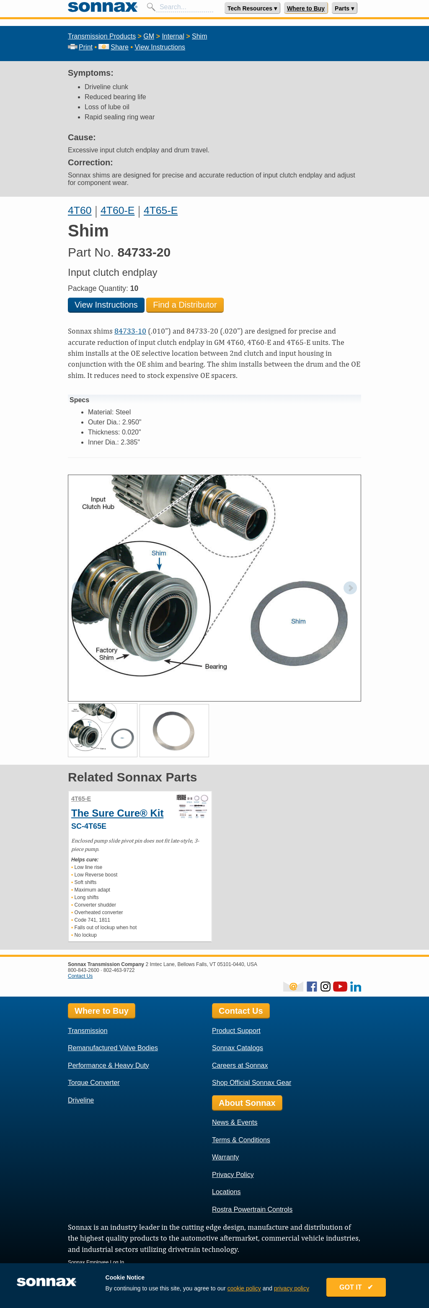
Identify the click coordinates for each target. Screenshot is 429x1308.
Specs (79, 399)
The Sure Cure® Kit (117, 813)
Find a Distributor (185, 304)
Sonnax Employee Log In (96, 1262)
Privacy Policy (233, 1174)
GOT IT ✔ (358, 1288)
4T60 (80, 210)
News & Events (234, 1122)
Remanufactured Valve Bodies (113, 1047)
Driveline (81, 1100)
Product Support (236, 1030)
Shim (199, 36)
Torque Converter (94, 1082)
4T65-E (161, 210)
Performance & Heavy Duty (108, 1065)
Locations (226, 1191)
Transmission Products (102, 36)
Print (80, 47)
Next (350, 588)
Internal (173, 36)
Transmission (88, 1030)
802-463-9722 (119, 970)
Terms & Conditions (241, 1140)
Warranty (225, 1157)
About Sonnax (247, 1103)
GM (148, 36)
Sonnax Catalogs (237, 1047)
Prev (78, 588)
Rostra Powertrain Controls (252, 1209)
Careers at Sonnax (240, 1065)
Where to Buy (306, 8)
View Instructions (159, 47)
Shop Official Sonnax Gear (251, 1082)
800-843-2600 (83, 970)
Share (113, 47)
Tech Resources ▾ (252, 8)
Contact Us (80, 976)
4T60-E (117, 210)
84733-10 (130, 330)
